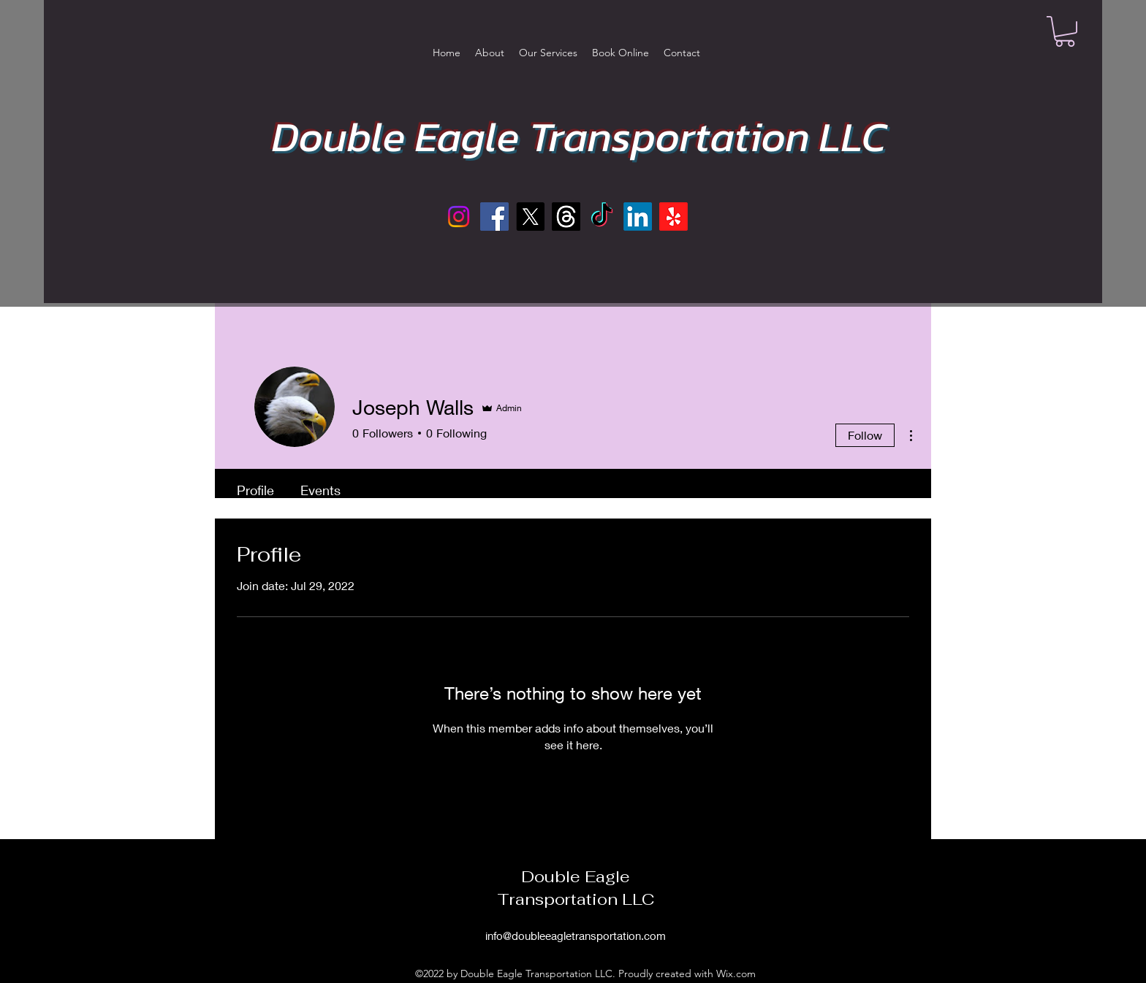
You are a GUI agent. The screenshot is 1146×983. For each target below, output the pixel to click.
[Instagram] (458, 216)
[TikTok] (602, 216)
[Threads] (566, 216)
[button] (1065, 31)
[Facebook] (494, 216)
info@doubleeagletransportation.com (575, 935)
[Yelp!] (673, 216)
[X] (530, 216)
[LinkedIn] (637, 216)
